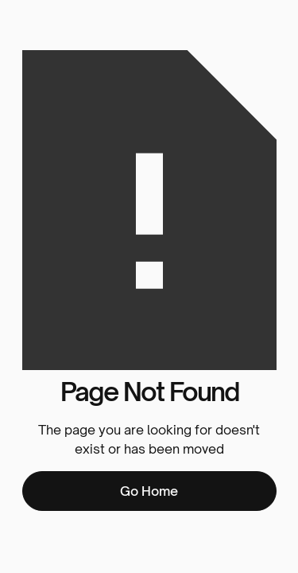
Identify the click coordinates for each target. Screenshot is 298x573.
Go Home (149, 491)
